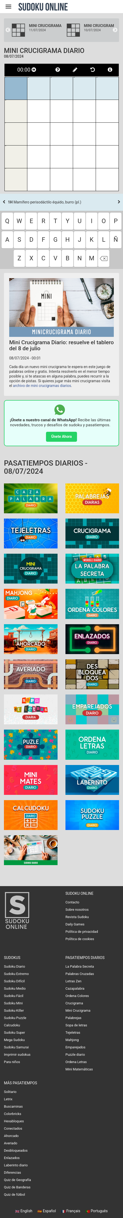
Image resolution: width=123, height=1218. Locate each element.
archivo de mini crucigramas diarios (42, 386)
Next (115, 30)
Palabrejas (73, 1018)
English (24, 1211)
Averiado (10, 1143)
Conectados (13, 1128)
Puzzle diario (75, 1055)
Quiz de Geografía (17, 1180)
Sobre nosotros (77, 910)
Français (71, 1211)
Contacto (72, 902)
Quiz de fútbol (14, 1195)
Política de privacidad (81, 932)
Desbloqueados (16, 1150)
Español (47, 1211)
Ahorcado (11, 1136)
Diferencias (12, 1172)
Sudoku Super (14, 1032)
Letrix (8, 1099)
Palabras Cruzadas (79, 974)
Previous (8, 30)
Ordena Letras (76, 1062)
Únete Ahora (61, 436)
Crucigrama (74, 1003)
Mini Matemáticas (79, 1069)
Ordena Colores (77, 996)
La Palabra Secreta (79, 966)
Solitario (10, 1092)
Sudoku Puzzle (15, 1018)
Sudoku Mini (13, 1003)
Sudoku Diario (14, 966)
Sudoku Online (43, 6)
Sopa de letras (76, 1025)
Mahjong (72, 1040)
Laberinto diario (16, 1165)
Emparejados (75, 1047)
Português (97, 1211)
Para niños (12, 1062)
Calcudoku (12, 1025)
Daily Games (74, 924)
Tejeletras (72, 1032)
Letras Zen (73, 981)
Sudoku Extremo (16, 974)
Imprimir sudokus (17, 1055)
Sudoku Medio (15, 988)
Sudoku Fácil (13, 996)
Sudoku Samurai (16, 1047)
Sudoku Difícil (14, 981)
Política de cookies (79, 939)
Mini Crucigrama (77, 1010)
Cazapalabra (74, 988)
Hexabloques (14, 1121)
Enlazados (12, 1158)
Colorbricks (12, 1114)
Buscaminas (13, 1106)
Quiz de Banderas (17, 1187)
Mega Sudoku (14, 1040)
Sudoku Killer (14, 1010)
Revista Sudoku (77, 917)
